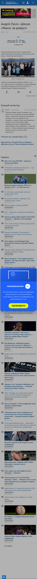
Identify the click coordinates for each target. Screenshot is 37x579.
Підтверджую (18, 306)
